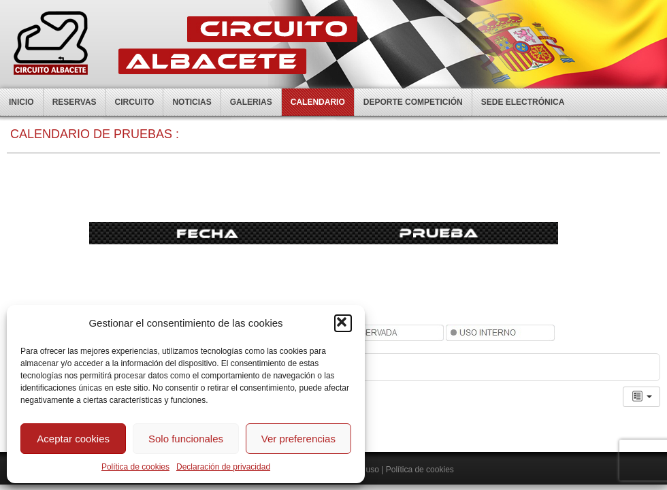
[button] (343, 323)
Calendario (318, 102)
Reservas (74, 102)
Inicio (21, 102)
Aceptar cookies (73, 438)
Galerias (251, 102)
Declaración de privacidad (223, 467)
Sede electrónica (523, 102)
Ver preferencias (298, 438)
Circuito (134, 102)
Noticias (191, 102)
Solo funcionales (185, 438)
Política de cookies (135, 467)
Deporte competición (413, 102)
